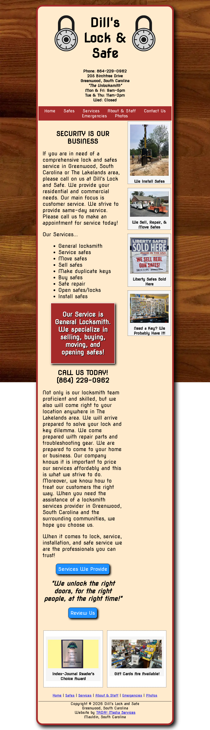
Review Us (83, 613)
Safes (69, 110)
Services (85, 695)
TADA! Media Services (115, 712)
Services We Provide (82, 569)
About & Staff (106, 695)
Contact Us (155, 110)
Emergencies (94, 115)
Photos (121, 115)
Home (49, 110)
